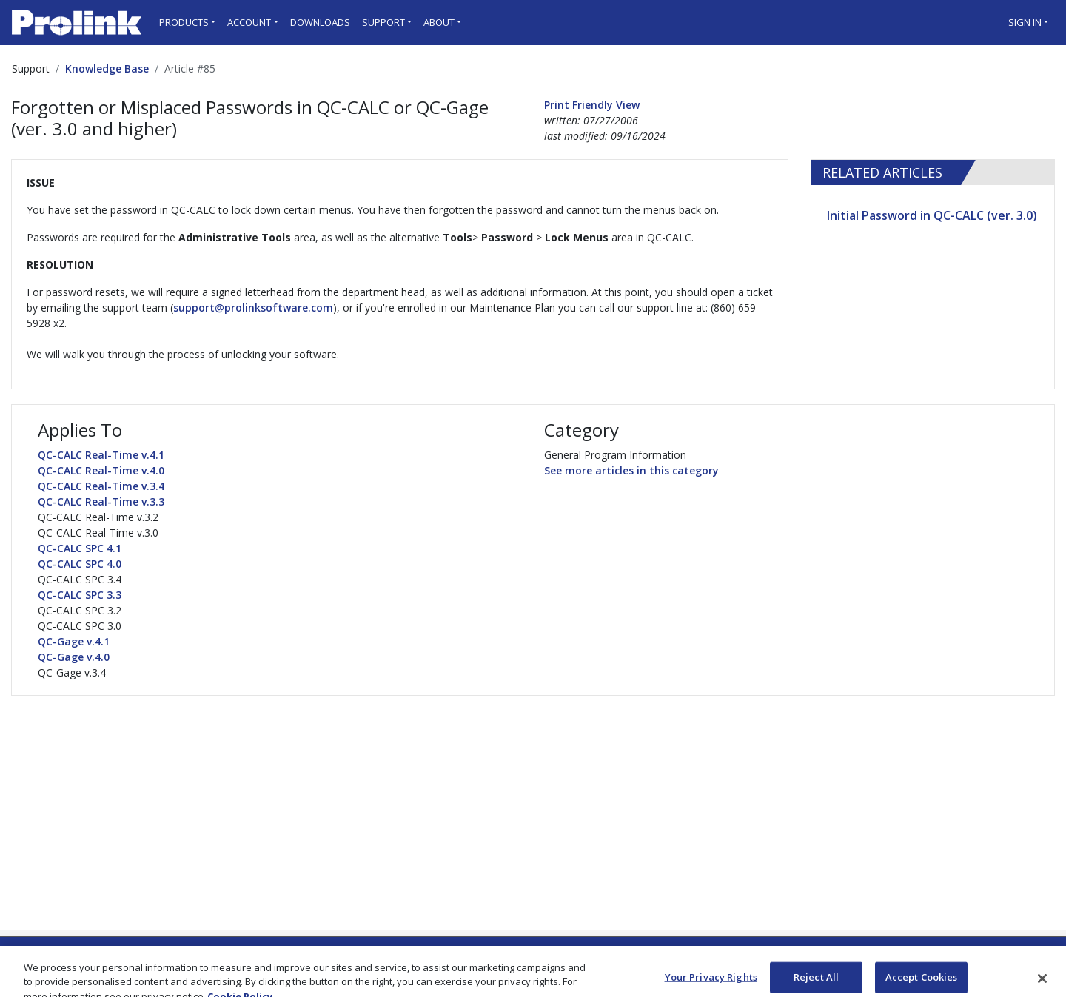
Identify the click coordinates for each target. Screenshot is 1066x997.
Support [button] (383, 22)
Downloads (320, 22)
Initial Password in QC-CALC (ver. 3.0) (932, 215)
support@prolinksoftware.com (253, 308)
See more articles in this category (631, 470)
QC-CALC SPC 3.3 (79, 595)
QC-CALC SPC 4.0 (79, 564)
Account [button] (249, 22)
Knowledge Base (107, 68)
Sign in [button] (1025, 22)
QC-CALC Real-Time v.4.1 (101, 455)
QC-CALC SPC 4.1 (79, 548)
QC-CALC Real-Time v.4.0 (101, 470)
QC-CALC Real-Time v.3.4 (101, 486)
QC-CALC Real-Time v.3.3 (101, 501)
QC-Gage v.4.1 (74, 641)
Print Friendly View (592, 105)
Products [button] (184, 22)
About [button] (439, 22)
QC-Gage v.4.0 (74, 657)
